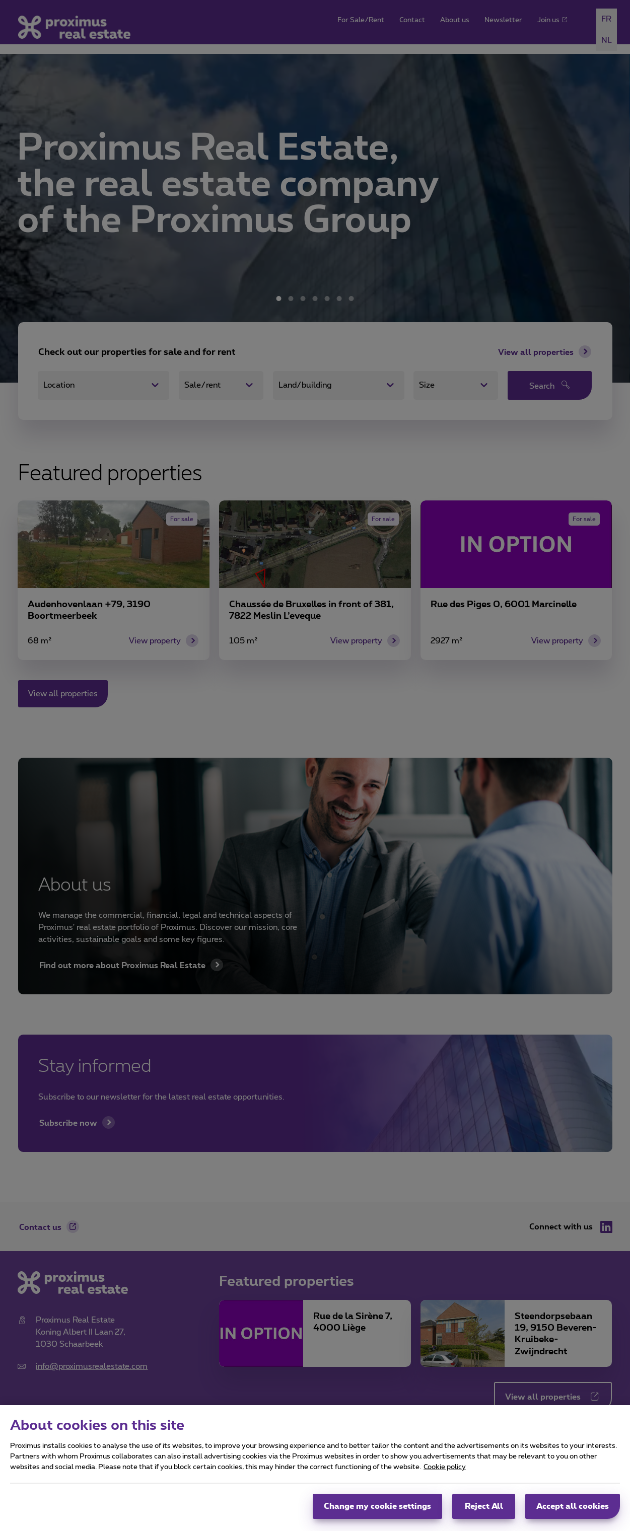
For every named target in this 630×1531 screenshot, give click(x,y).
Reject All (484, 1512)
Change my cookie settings (377, 1512)
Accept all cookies (572, 1512)
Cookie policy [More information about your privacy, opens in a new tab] (445, 1472)
